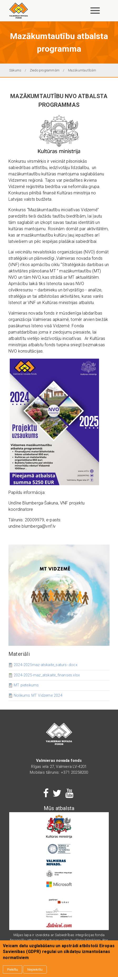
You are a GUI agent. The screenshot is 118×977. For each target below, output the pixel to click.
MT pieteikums (26, 685)
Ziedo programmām (45, 70)
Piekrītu (12, 969)
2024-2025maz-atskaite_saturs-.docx (45, 665)
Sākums (15, 70)
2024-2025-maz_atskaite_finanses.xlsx (47, 675)
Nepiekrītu (34, 969)
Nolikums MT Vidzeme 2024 (38, 695)
